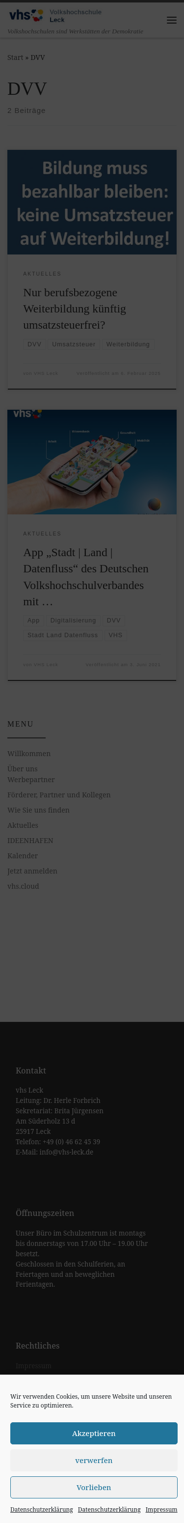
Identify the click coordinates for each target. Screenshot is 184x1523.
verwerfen (93, 1460)
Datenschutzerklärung (41, 1509)
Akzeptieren (94, 1433)
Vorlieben (94, 1487)
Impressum (162, 1509)
